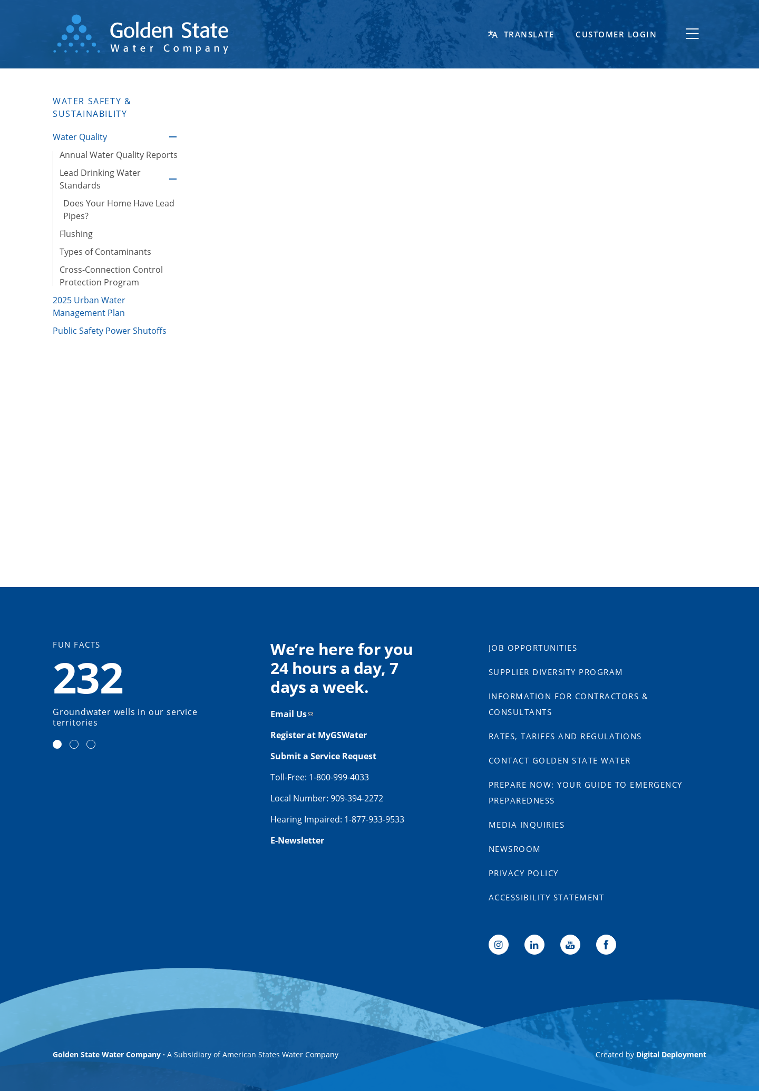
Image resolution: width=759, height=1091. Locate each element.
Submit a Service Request (324, 756)
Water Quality (173, 137)
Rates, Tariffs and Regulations (565, 736)
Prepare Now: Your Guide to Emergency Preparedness (586, 792)
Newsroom (515, 849)
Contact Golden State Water (560, 760)
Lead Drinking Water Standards (173, 179)
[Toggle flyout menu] (692, 34)
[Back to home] (269, 34)
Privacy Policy (524, 873)
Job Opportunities (533, 647)
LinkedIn (534, 945)
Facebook (606, 945)
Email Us (288, 714)
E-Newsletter (297, 840)
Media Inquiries (527, 824)
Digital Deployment (671, 1054)
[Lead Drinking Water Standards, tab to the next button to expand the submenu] (110, 179)
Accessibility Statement (547, 897)
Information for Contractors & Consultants (569, 704)
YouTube (570, 945)
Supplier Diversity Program (556, 672)
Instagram (499, 945)
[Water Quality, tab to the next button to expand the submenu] (110, 137)
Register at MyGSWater (319, 735)
